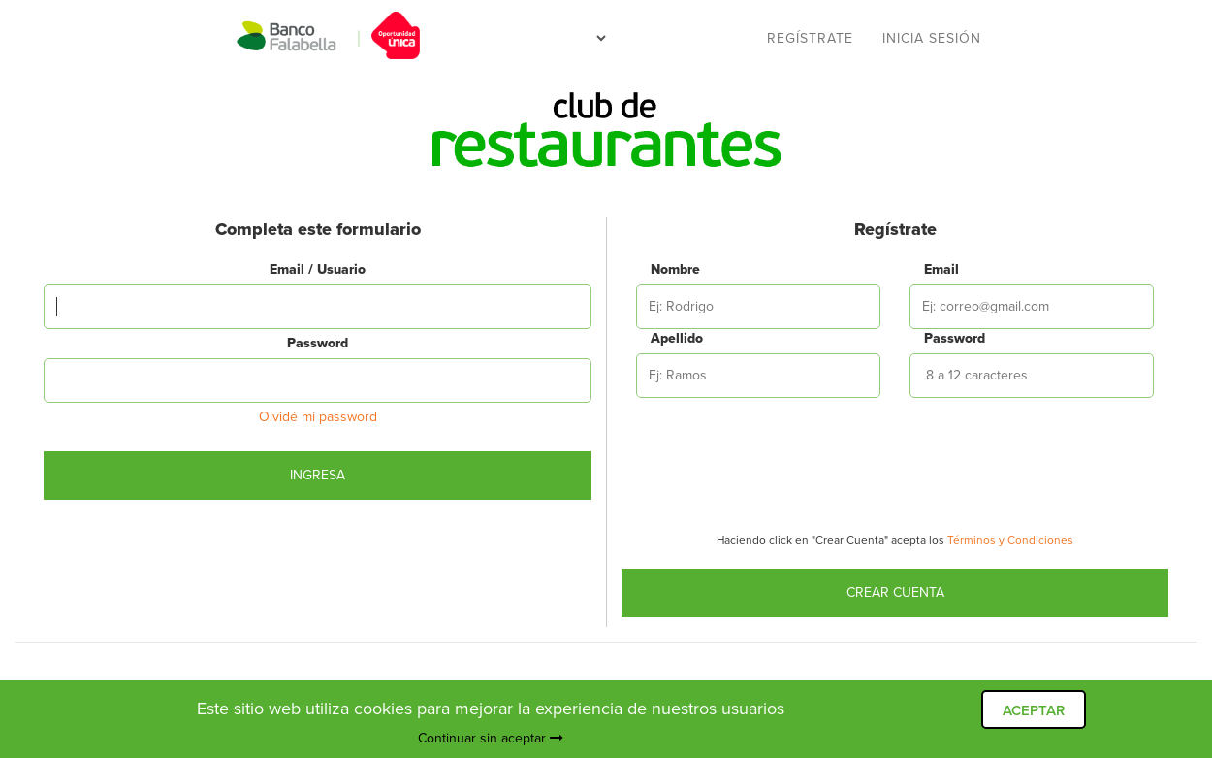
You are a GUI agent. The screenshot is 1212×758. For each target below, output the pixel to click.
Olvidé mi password (318, 417)
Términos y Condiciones (1010, 539)
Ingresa (317, 475)
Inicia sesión (931, 38)
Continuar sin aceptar (490, 738)
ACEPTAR (1034, 710)
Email (937, 269)
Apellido (664, 338)
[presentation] (895, 470)
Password (317, 343)
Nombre (664, 269)
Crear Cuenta (895, 592)
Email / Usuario (318, 269)
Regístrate (810, 38)
